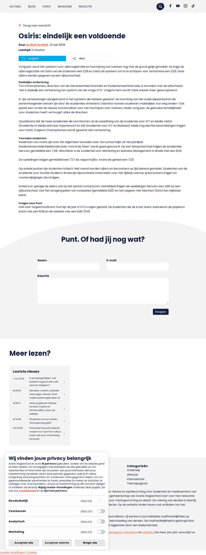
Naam (42, 260)
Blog (32, 6)
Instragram (115, 532)
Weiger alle (90, 542)
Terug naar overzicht (37, 25)
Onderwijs (133, 470)
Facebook (131, 532)
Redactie (85, 6)
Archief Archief (37, 45)
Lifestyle (132, 475)
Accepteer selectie (57, 542)
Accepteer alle (23, 542)
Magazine (65, 6)
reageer (33, 58)
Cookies (31, 553)
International (135, 479)
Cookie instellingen (12, 553)
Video (47, 6)
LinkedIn (148, 532)
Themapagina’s (137, 484)
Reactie (43, 276)
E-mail (111, 260)
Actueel (15, 6)
